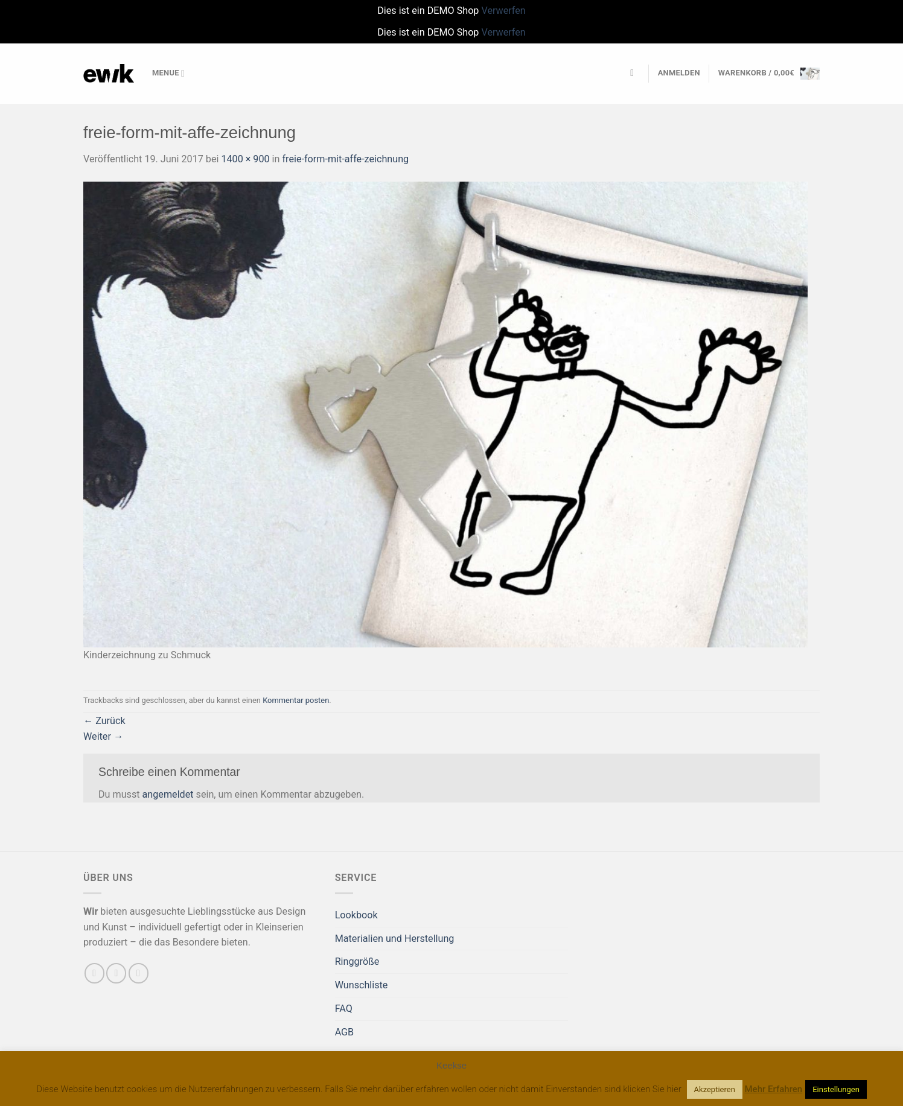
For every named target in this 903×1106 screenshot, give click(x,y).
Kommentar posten (296, 700)
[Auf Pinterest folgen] (138, 973)
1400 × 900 (245, 159)
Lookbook (356, 915)
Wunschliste (361, 985)
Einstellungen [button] (836, 1089)
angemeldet (168, 794)
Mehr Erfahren (774, 1089)
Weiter (103, 736)
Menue (168, 73)
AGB (344, 1032)
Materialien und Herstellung (395, 938)
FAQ (344, 1008)
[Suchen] (635, 73)
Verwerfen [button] (503, 10)
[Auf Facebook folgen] (94, 973)
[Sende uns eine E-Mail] (116, 973)
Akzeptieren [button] (714, 1089)
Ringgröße (357, 961)
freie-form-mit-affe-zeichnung (345, 159)
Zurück (104, 720)
